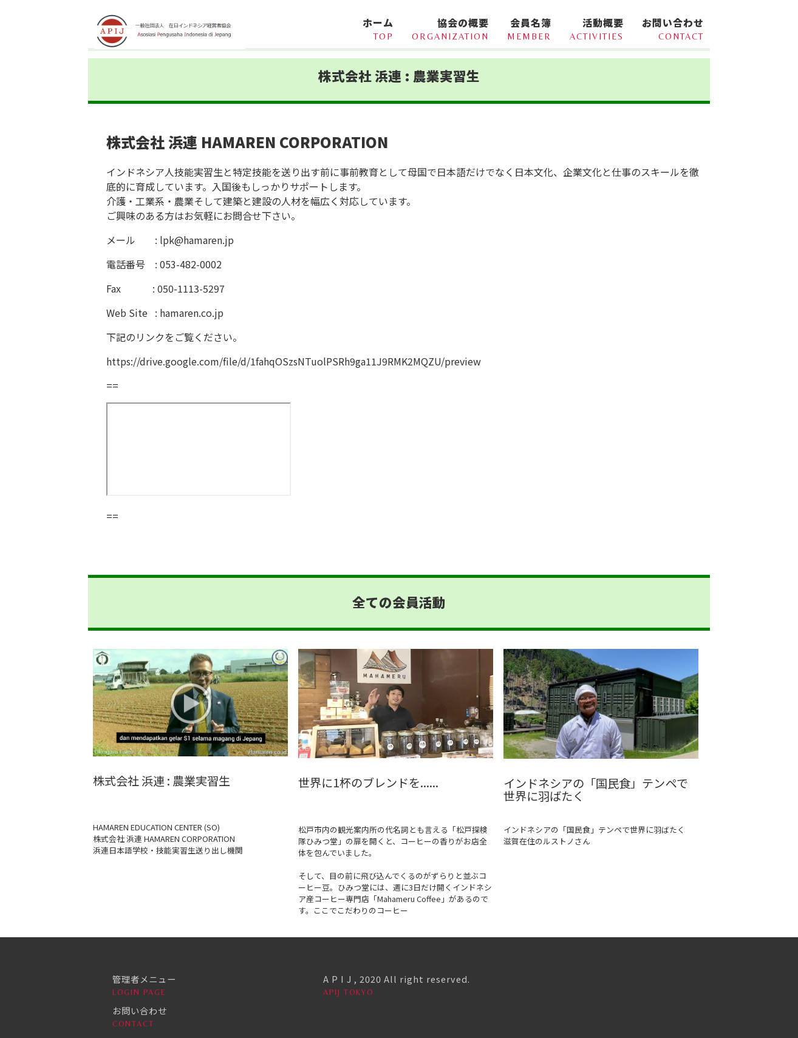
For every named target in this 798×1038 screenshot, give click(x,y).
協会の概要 (450, 28)
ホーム (370, 28)
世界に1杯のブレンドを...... (368, 782)
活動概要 (597, 28)
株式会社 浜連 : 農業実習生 (161, 780)
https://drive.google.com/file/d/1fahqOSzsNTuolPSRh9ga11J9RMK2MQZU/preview (293, 361)
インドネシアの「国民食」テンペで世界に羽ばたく (595, 789)
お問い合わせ (673, 28)
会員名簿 (529, 28)
